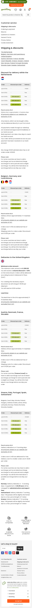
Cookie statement (7, 43)
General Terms (6, 37)
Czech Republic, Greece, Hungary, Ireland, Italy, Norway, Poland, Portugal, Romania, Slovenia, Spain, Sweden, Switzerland (15, 63)
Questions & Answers (8, 35)
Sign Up (20, 548)
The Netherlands (6, 52)
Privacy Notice (6, 40)
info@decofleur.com (6, 577)
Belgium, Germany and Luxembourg (13, 54)
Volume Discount (16, 5)
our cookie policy (14, 587)
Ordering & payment (8, 29)
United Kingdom (6, 56)
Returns (3, 32)
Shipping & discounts (8, 26)
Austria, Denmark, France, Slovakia (12, 59)
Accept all (18, 601)
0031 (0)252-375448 (8, 575)
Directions (3, 570)
